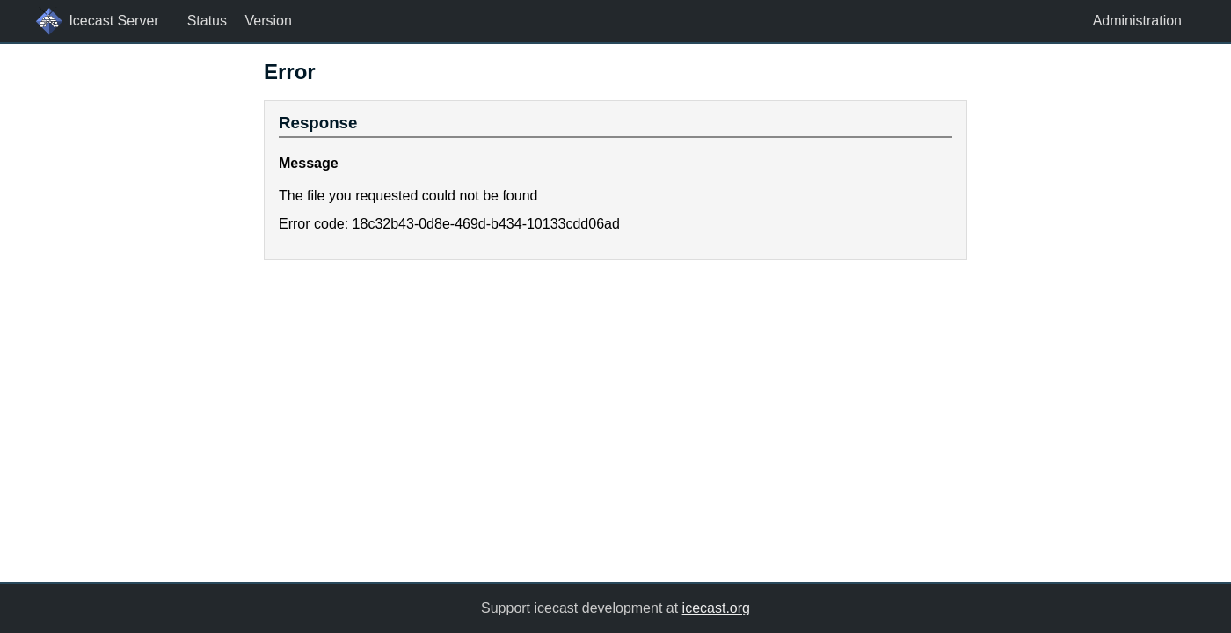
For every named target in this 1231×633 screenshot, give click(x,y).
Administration (1137, 20)
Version (267, 20)
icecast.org (716, 607)
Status (207, 20)
